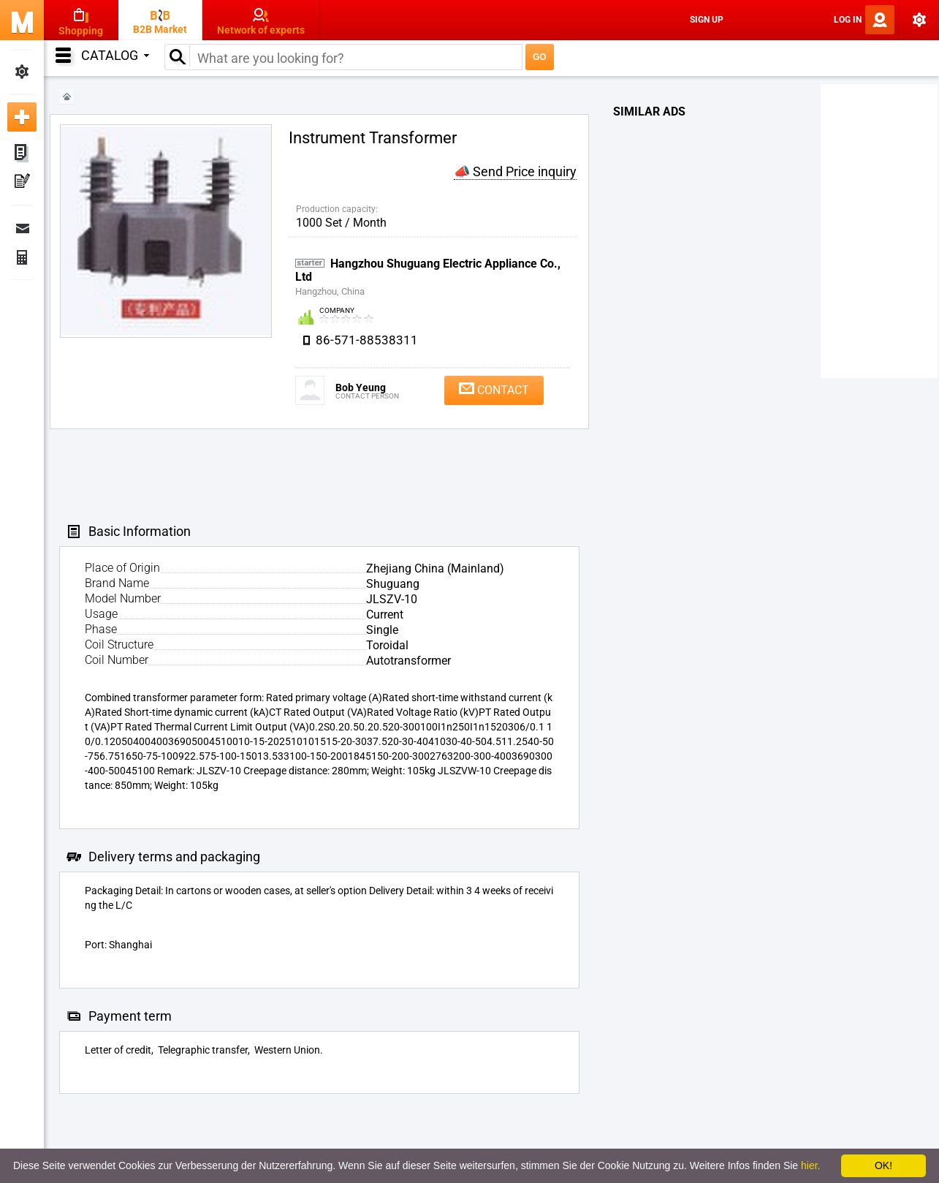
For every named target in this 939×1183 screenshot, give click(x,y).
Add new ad (22, 117)
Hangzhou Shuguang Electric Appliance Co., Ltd (427, 270)
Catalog (115, 55)
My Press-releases (22, 182)
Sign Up (706, 20)
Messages (22, 228)
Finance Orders (22, 257)
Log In (848, 20)
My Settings (22, 71)
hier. (810, 1165)
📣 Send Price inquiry (515, 171)
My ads (22, 153)
